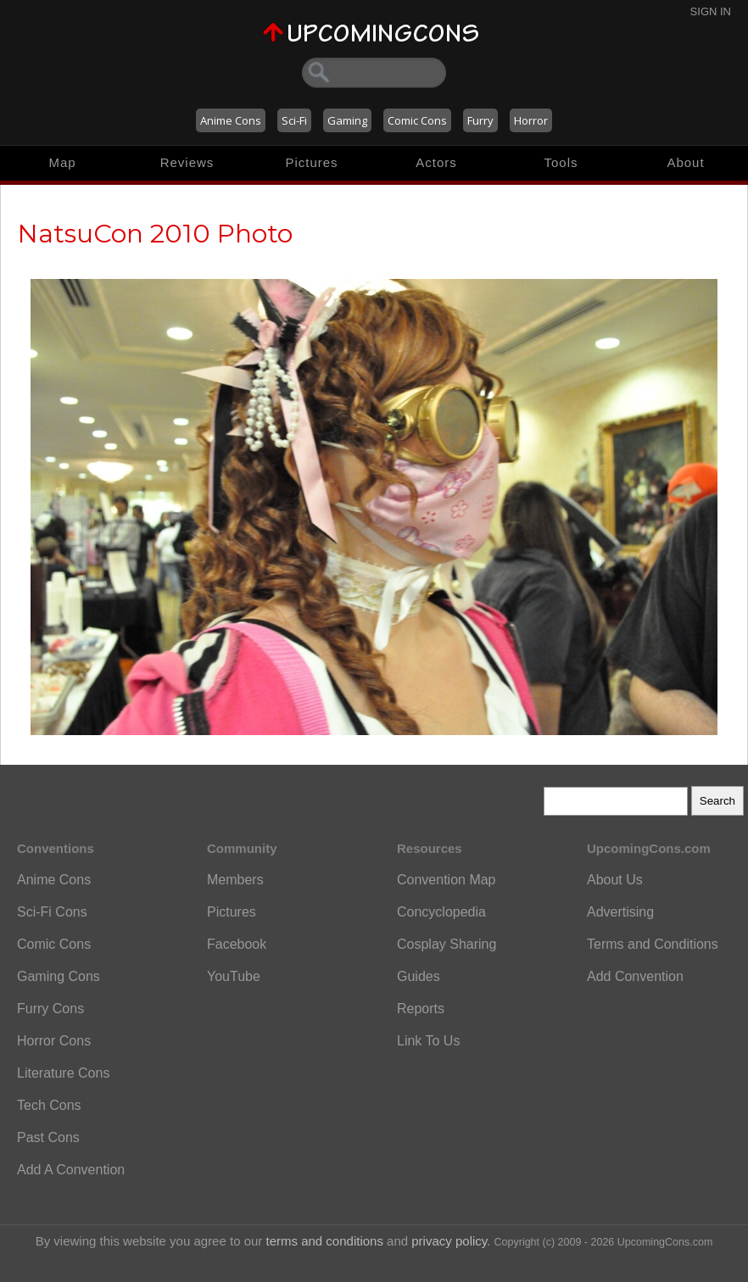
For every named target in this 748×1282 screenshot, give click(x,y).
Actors (436, 162)
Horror (531, 120)
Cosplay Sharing (446, 944)
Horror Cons (54, 1041)
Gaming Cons (58, 976)
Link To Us (428, 1041)
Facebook (236, 944)
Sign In (710, 11)
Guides (418, 976)
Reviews (187, 162)
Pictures (311, 162)
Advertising (620, 912)
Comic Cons (417, 120)
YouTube (233, 976)
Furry (480, 120)
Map (61, 162)
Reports (420, 1008)
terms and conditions (324, 1241)
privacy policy (449, 1241)
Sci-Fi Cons (52, 912)
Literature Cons (63, 1073)
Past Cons (48, 1137)
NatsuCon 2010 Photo (155, 233)
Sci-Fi (294, 120)
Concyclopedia (441, 912)
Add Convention (635, 976)
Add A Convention (71, 1169)
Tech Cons (49, 1105)
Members (235, 879)
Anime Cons (230, 120)
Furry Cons (50, 1008)
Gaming (347, 120)
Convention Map (446, 879)
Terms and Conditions (652, 944)
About (685, 162)
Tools (561, 162)
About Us (615, 879)
